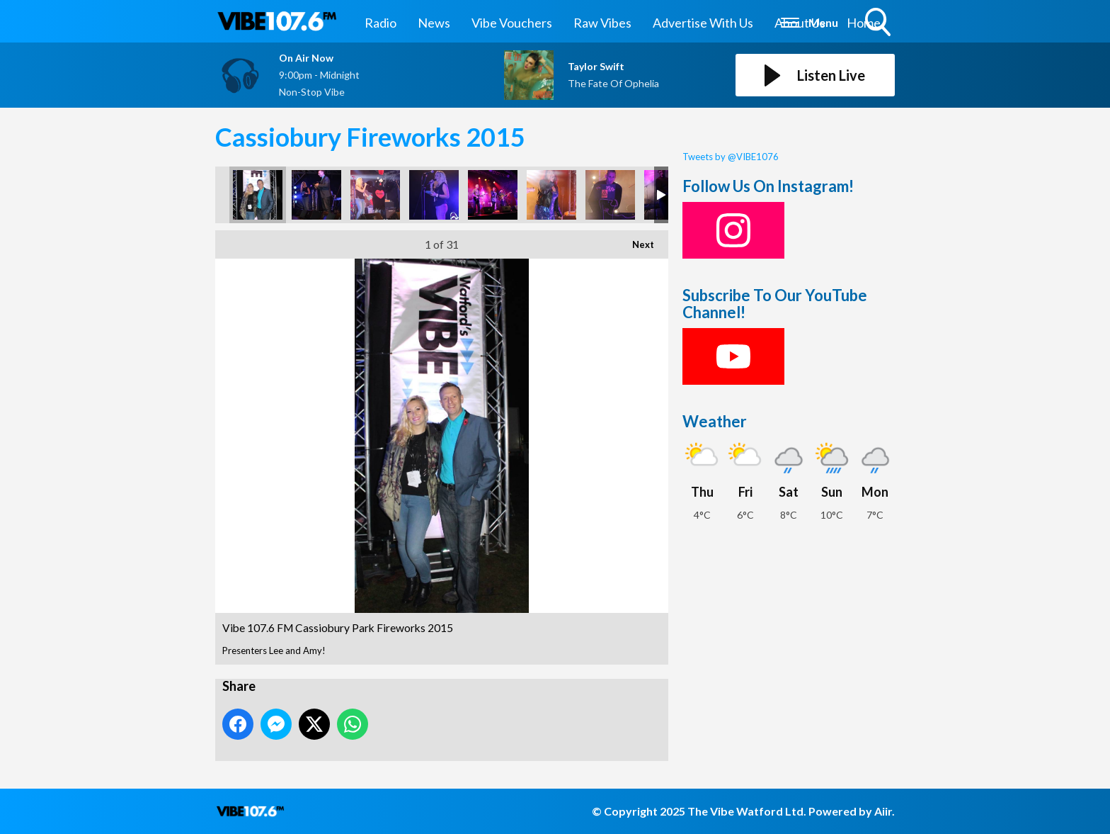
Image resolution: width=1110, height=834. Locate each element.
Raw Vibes (602, 22)
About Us (799, 22)
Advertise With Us (703, 22)
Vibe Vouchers (511, 22)
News (434, 22)
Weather (714, 421)
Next (636, 240)
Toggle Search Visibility (879, 23)
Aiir (883, 811)
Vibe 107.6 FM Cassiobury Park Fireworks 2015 (257, 195)
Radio (380, 22)
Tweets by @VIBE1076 (730, 156)
